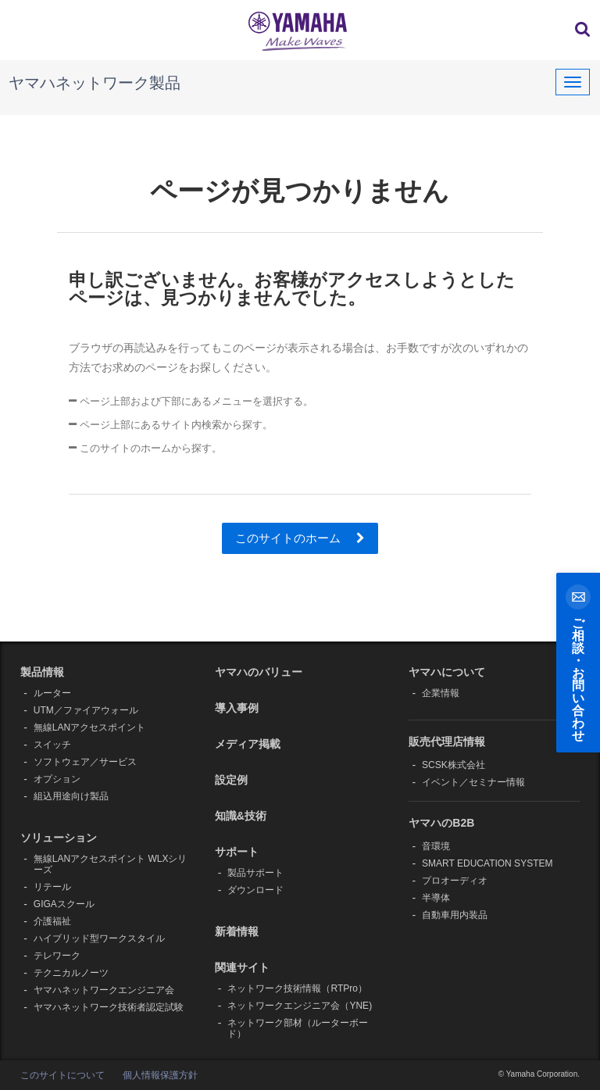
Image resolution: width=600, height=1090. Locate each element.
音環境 (436, 846)
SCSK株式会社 (453, 764)
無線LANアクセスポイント (89, 727)
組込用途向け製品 (71, 796)
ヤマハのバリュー (258, 672)
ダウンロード (255, 890)
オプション (57, 779)
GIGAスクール (64, 904)
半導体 (436, 897)
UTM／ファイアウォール (86, 710)
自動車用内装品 (455, 915)
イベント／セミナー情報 (473, 782)
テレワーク (57, 955)
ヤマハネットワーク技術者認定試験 (109, 1007)
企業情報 (440, 693)
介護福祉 (52, 921)
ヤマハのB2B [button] (441, 823)
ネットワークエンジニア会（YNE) (299, 1005)
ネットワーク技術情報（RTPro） (296, 988)
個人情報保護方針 (160, 1075)
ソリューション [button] (58, 837)
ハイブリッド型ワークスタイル (99, 938)
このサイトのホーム (300, 538)
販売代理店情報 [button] (447, 741)
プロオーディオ (455, 880)
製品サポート (255, 872)
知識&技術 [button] (240, 815)
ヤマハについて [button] (447, 672)
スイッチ (52, 744)
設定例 (231, 780)
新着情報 (237, 931)
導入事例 (237, 708)
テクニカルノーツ (71, 972)
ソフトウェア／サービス (85, 761)
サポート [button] (237, 851)
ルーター (52, 693)
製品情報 (42, 672)
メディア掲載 (247, 744)
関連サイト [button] (242, 967)
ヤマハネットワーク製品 (94, 83)
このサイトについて (62, 1075)
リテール (52, 886)
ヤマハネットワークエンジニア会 (104, 990)
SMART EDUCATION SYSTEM (487, 863)
